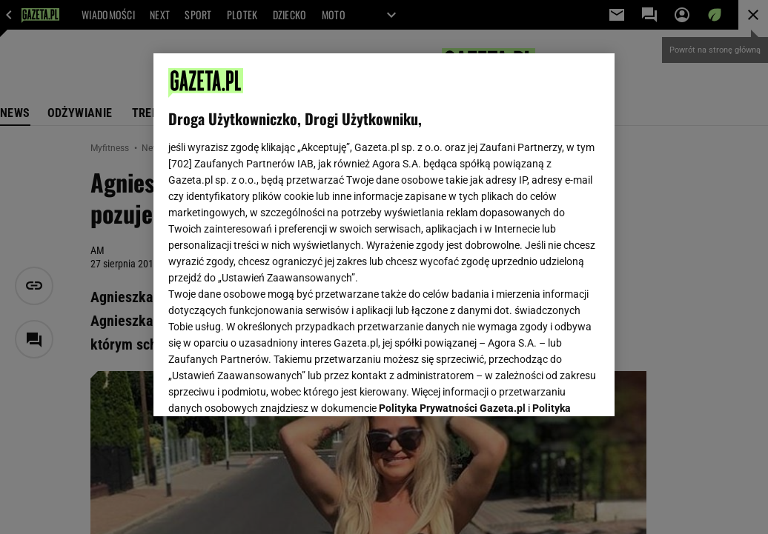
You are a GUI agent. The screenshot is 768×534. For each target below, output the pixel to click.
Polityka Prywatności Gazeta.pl (452, 220)
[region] (384, 234)
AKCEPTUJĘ (549, 387)
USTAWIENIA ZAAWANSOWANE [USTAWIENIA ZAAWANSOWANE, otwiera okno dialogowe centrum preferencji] (265, 387)
